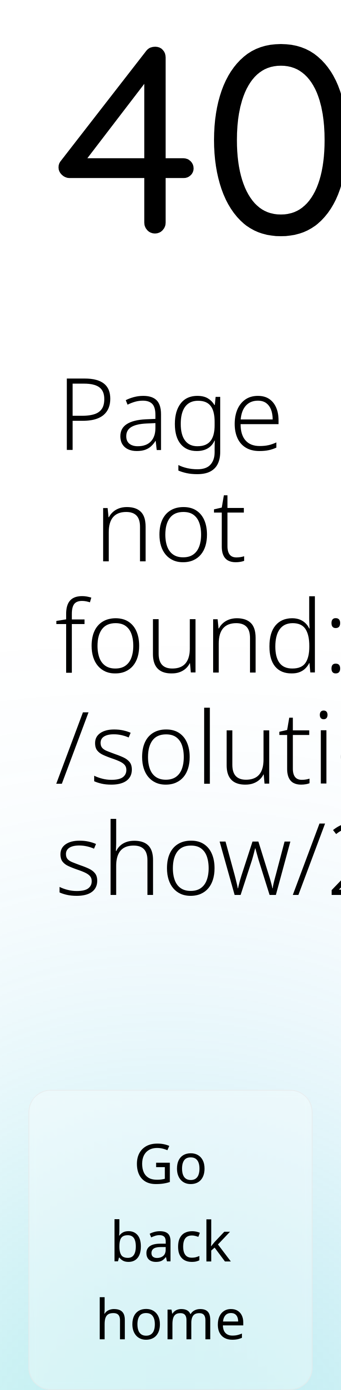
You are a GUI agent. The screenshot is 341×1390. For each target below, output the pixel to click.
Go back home (170, 1240)
